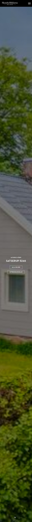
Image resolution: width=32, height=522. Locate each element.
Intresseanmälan (16, 272)
